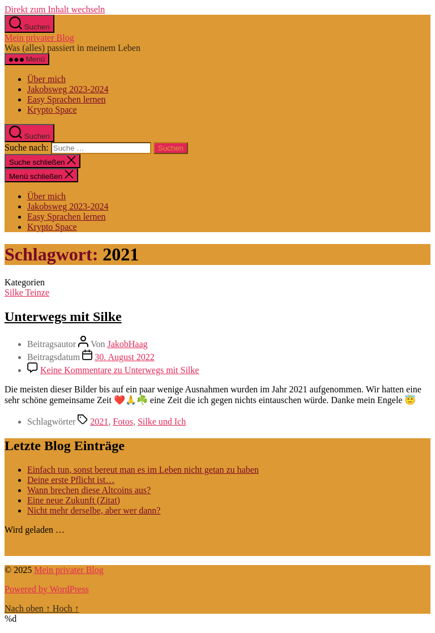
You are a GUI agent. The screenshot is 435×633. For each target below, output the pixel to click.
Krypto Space (52, 109)
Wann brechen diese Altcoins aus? (89, 490)
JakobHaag (127, 344)
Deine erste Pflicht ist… (70, 480)
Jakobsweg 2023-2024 (68, 89)
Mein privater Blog (39, 37)
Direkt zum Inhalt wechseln (55, 9)
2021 (99, 421)
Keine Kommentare (119, 370)
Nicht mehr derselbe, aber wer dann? (93, 510)
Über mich (46, 79)
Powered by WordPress (47, 589)
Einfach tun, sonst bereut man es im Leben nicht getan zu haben (143, 469)
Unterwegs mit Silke (63, 316)
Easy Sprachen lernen (66, 99)
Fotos (123, 421)
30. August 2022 (124, 357)
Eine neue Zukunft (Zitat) (73, 500)
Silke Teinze (27, 292)
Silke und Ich (162, 421)
